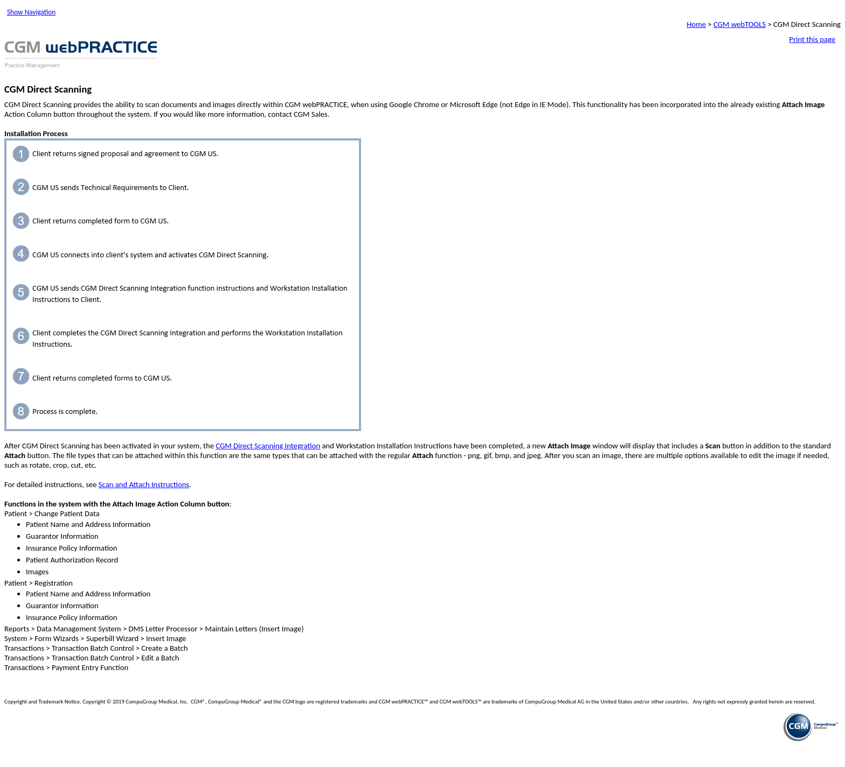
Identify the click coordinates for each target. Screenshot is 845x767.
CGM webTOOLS (740, 24)
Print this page (812, 39)
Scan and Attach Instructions (144, 484)
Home (696, 24)
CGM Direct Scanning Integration (268, 446)
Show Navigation (31, 12)
